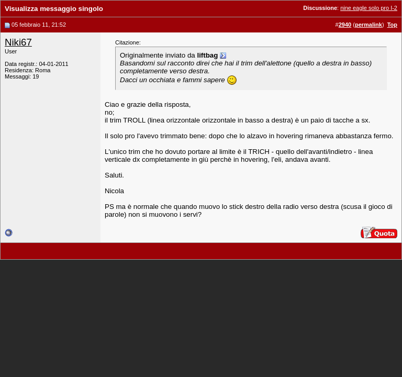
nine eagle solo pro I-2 (368, 8)
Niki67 (18, 42)
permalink (368, 24)
